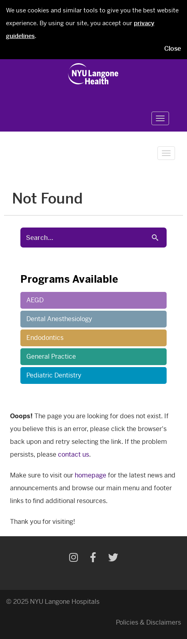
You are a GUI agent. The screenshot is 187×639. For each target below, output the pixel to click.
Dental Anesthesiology (59, 319)
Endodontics (45, 337)
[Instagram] (73, 558)
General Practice (51, 356)
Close (172, 48)
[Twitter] (113, 558)
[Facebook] (93, 558)
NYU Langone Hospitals (64, 601)
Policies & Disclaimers (148, 622)
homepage (90, 475)
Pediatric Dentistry (54, 375)
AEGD (35, 300)
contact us (73, 454)
